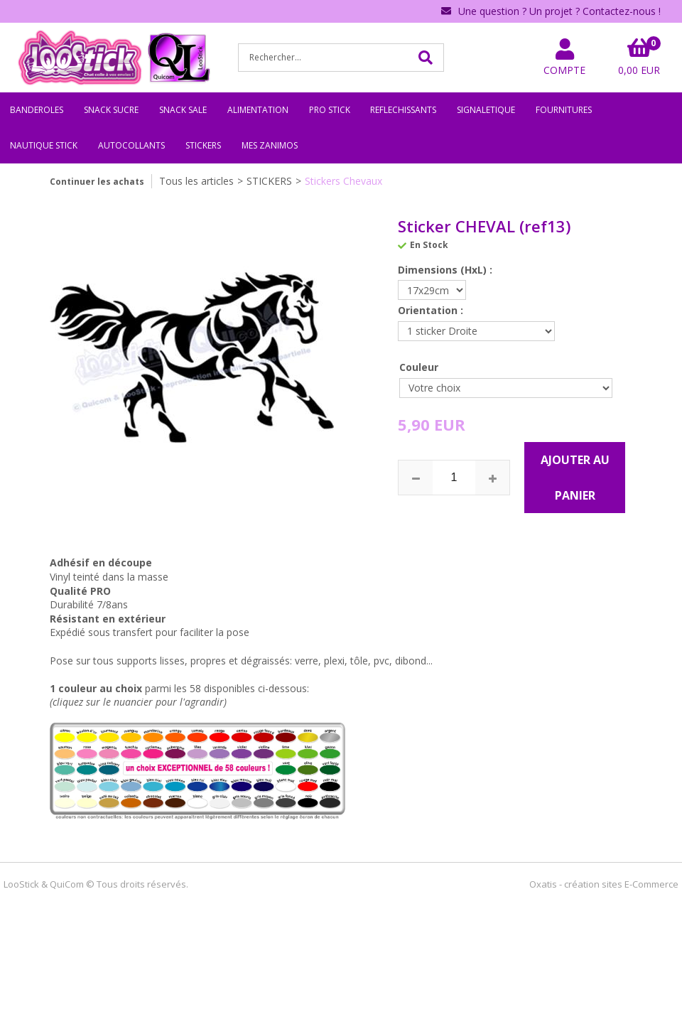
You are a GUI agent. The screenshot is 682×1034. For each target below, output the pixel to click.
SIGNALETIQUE (486, 110)
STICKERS (203, 145)
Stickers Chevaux (343, 181)
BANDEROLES (36, 110)
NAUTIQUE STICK (43, 145)
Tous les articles (196, 181)
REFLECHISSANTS (403, 110)
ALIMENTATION (257, 110)
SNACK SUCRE (111, 110)
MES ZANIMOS (270, 145)
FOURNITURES (564, 110)
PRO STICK (329, 110)
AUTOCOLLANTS (131, 145)
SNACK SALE (183, 110)
